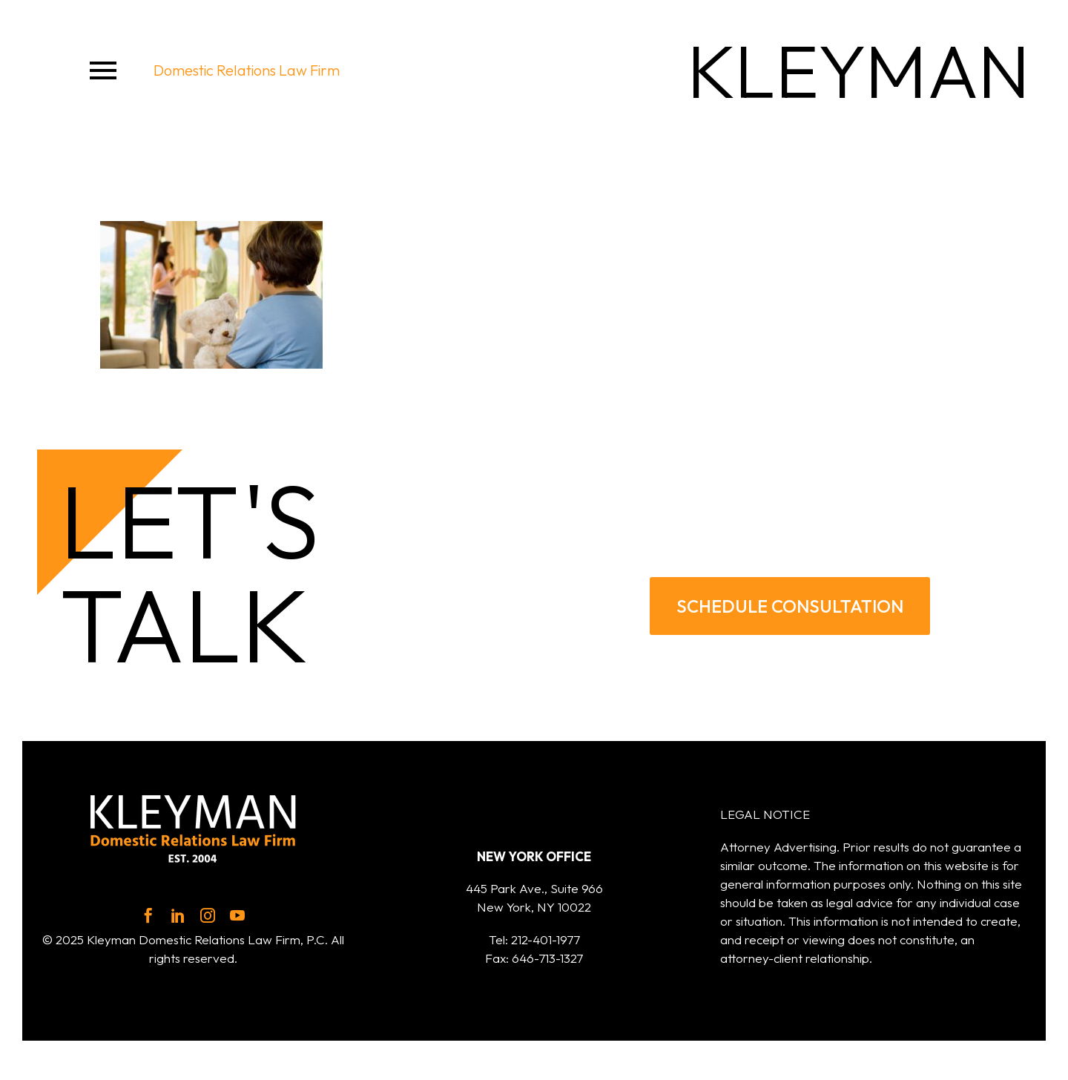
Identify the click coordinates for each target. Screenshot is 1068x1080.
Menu (103, 70)
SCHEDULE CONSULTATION (790, 605)
